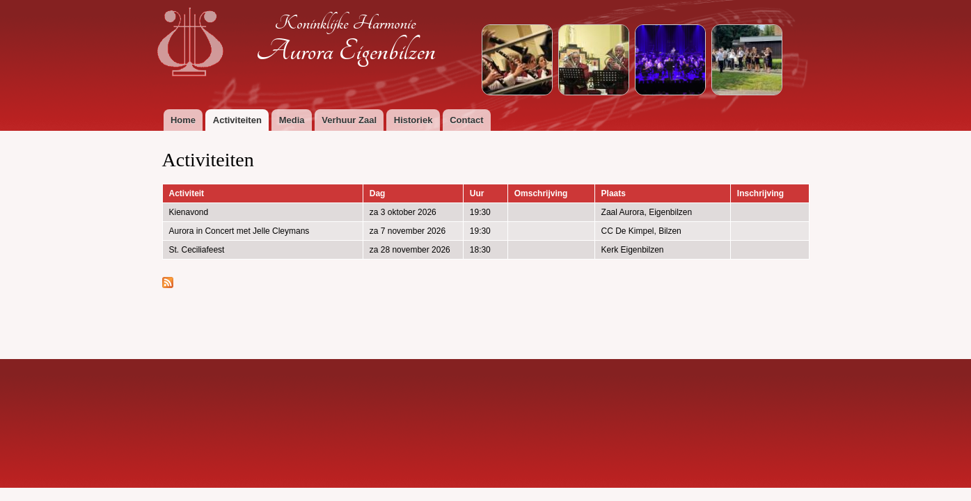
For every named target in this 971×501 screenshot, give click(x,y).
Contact (466, 120)
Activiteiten (237, 120)
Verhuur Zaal (349, 120)
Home (183, 120)
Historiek (413, 120)
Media (292, 120)
